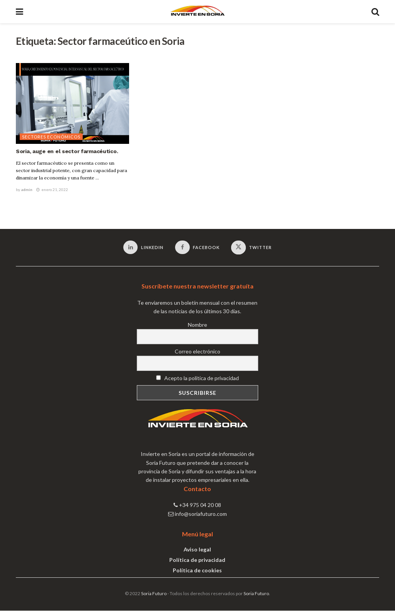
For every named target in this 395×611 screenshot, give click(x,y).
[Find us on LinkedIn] (143, 247)
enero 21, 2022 (52, 189)
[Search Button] (375, 11)
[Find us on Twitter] (251, 248)
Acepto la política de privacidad (197, 378)
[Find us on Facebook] (197, 247)
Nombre (197, 325)
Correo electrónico (197, 351)
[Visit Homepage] (197, 11)
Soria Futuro (154, 594)
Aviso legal (197, 550)
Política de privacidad (197, 560)
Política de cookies (197, 571)
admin (26, 189)
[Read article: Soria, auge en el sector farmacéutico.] (72, 103)
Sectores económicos (51, 136)
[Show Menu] (19, 11)
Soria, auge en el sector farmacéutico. (67, 151)
